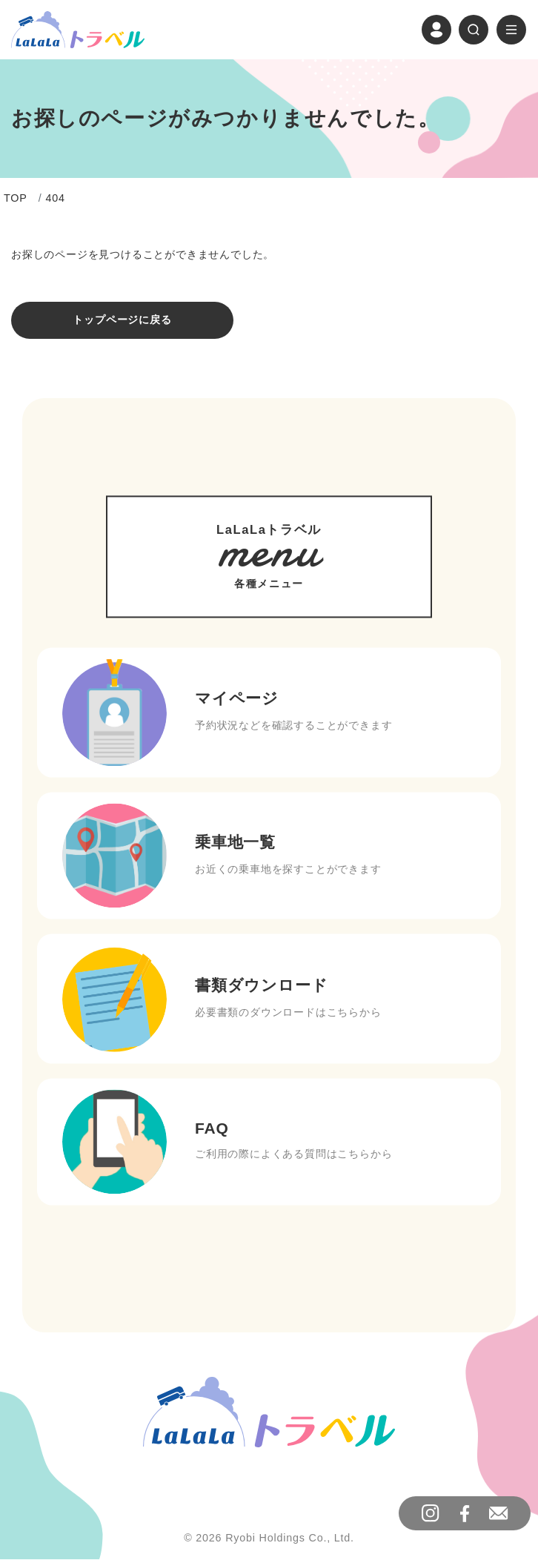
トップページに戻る (122, 320)
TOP (15, 199)
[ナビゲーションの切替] (511, 29)
